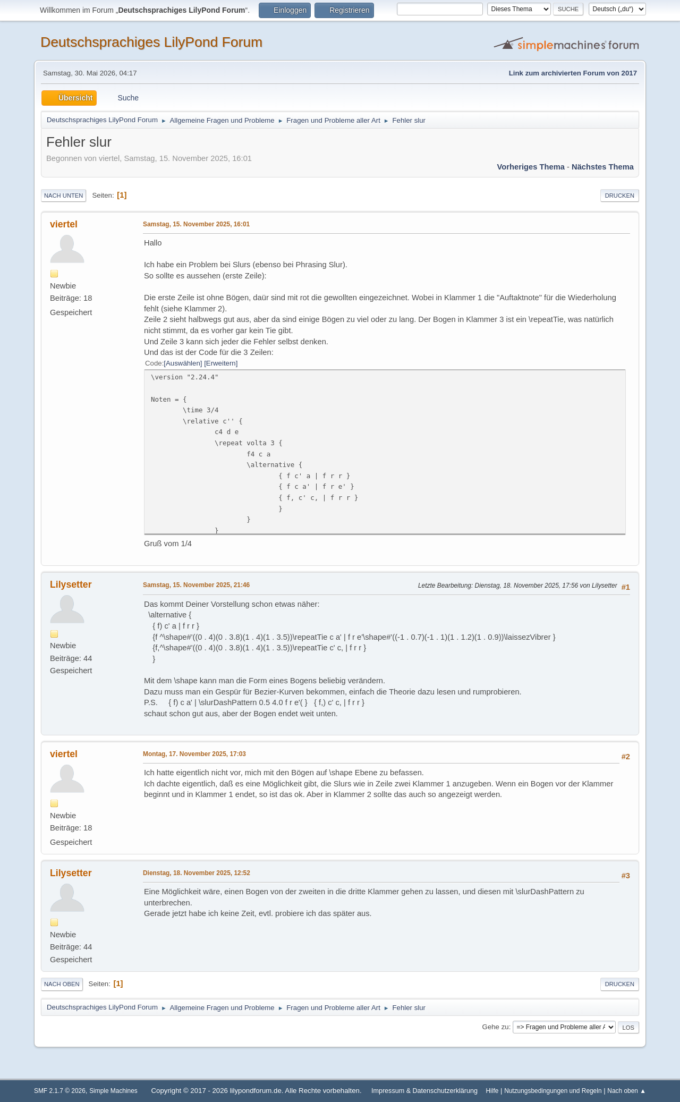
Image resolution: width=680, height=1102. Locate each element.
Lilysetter (71, 584)
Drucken (619, 195)
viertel (64, 224)
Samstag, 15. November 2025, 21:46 (196, 585)
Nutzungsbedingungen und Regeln (552, 1091)
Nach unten (63, 195)
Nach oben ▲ (626, 1091)
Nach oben (62, 984)
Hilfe (492, 1091)
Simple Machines (113, 1091)
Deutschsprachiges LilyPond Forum (151, 42)
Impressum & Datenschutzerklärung (424, 1091)
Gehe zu (495, 1027)
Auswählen (183, 363)
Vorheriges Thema (531, 167)
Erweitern (221, 363)
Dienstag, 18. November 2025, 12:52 (196, 873)
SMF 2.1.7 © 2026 (60, 1091)
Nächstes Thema (603, 167)
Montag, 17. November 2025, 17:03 (194, 754)
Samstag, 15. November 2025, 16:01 (196, 224)
